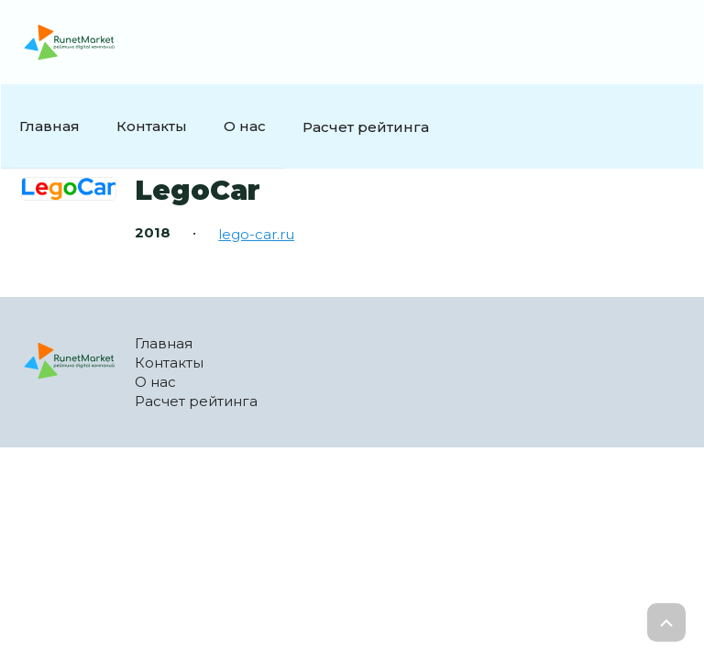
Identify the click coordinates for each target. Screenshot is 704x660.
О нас (245, 126)
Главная (49, 126)
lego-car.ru (256, 234)
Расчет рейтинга (365, 127)
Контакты (151, 126)
